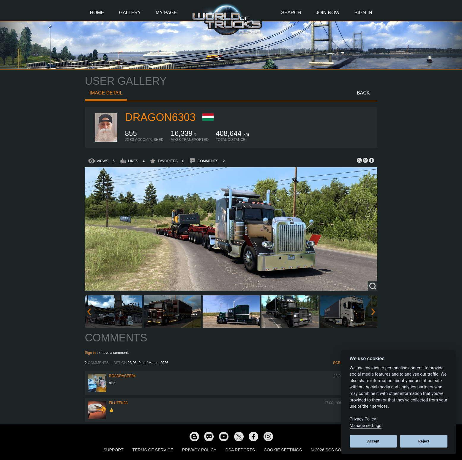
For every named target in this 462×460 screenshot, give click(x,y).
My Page (166, 12)
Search (291, 12)
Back (363, 92)
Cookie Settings (283, 450)
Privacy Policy (199, 450)
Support (113, 450)
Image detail (106, 92)
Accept (373, 441)
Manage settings (365, 425)
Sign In (363, 12)
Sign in (90, 353)
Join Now (328, 12)
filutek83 (118, 403)
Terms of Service (153, 450)
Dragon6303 (160, 117)
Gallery (130, 12)
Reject (423, 441)
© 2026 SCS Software (335, 450)
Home (97, 12)
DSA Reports (240, 450)
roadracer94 (122, 376)
